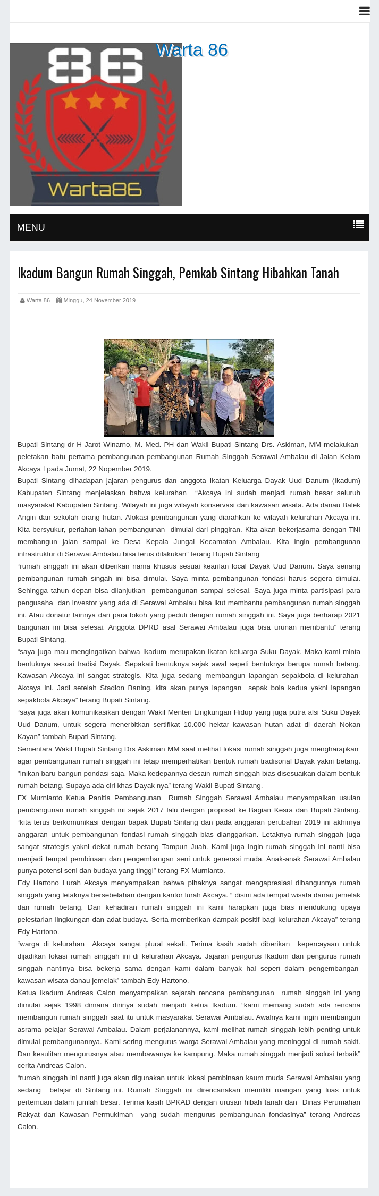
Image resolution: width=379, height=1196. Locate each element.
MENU (31, 227)
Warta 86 (191, 49)
